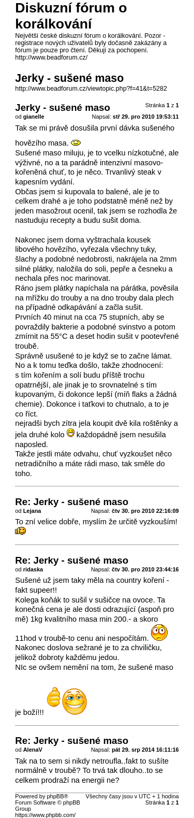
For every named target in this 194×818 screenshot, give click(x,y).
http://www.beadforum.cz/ (51, 57)
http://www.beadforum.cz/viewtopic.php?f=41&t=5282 (91, 88)
